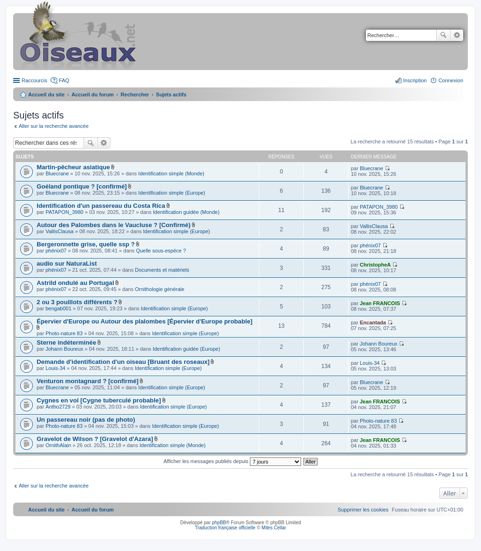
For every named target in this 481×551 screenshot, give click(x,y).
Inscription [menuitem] (415, 80)
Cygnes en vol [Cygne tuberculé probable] (99, 400)
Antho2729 (58, 406)
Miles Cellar (274, 527)
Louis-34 (55, 368)
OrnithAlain (58, 445)
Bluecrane (57, 173)
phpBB (219, 522)
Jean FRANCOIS (380, 303)
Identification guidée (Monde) (186, 212)
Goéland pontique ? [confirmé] (82, 186)
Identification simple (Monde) (171, 173)
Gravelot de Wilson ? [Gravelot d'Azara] (95, 438)
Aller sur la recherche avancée (54, 126)
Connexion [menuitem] (450, 80)
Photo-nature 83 (64, 333)
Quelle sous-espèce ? (161, 250)
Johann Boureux (64, 349)
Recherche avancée (456, 35)
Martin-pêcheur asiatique (73, 167)
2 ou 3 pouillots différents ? (77, 302)
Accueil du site (46, 94)
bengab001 (58, 308)
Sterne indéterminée (66, 342)
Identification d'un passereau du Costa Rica (101, 205)
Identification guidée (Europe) (186, 349)
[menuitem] (363, 509)
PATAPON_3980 (65, 212)
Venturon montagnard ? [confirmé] (88, 381)
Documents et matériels (162, 270)
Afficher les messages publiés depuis (232, 461)
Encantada (373, 322)
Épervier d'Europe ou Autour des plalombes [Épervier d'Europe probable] (144, 321)
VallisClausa (60, 231)
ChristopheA (375, 265)
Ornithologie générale (159, 289)
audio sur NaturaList (67, 263)
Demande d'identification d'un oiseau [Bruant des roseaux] (123, 361)
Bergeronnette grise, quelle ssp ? (86, 244)
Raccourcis (34, 80)
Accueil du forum (92, 94)
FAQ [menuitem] (64, 80)
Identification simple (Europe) (171, 193)
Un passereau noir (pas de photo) (86, 419)
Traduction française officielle (225, 527)
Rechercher (443, 35)
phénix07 (56, 250)
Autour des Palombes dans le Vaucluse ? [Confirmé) (114, 224)
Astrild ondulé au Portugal (75, 282)
